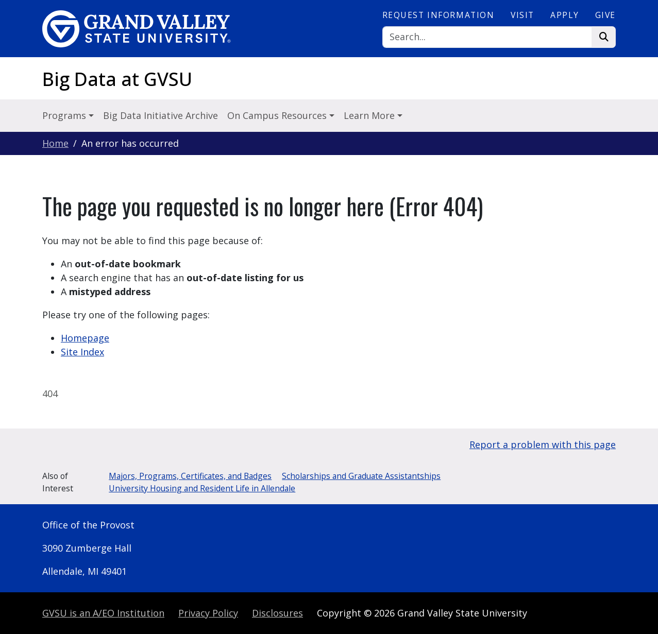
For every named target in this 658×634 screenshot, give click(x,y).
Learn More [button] (370, 115)
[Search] (487, 37)
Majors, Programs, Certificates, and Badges (190, 476)
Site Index (82, 352)
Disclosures (277, 613)
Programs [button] (65, 115)
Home (55, 143)
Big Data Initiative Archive (160, 115)
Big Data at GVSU (117, 79)
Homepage (85, 338)
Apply (564, 15)
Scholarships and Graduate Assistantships (361, 476)
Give (605, 15)
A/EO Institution (103, 613)
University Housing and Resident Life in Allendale (202, 488)
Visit (522, 15)
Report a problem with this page (542, 444)
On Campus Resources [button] (278, 115)
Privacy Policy (208, 613)
